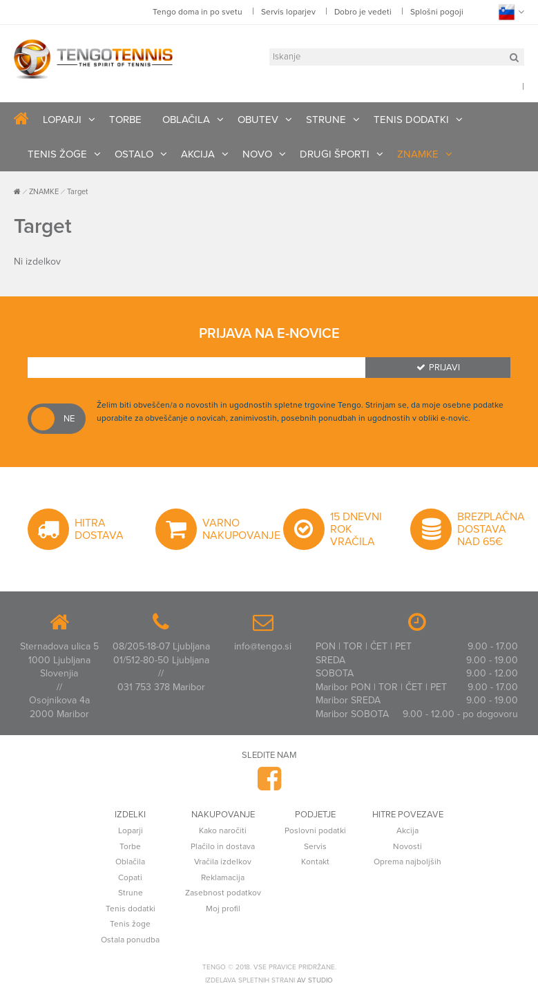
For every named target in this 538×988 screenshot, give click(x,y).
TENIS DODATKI (411, 119)
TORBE (125, 119)
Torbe (130, 846)
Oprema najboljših (407, 861)
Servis (315, 846)
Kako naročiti (223, 830)
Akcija (407, 830)
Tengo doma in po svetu (197, 12)
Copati (130, 877)
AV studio (315, 980)
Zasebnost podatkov (223, 892)
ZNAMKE (418, 154)
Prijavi (438, 367)
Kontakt (315, 861)
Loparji (130, 830)
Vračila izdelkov (222, 861)
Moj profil (223, 908)
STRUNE (326, 119)
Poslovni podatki (315, 830)
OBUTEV (258, 119)
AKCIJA (198, 154)
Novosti (407, 846)
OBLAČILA (186, 119)
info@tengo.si (262, 646)
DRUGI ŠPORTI (334, 154)
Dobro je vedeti (363, 12)
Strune (130, 892)
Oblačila (130, 861)
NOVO (257, 154)
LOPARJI (62, 119)
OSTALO (134, 154)
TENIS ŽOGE (57, 154)
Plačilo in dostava (223, 846)
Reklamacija (222, 877)
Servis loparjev (288, 12)
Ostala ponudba (130, 939)
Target (77, 191)
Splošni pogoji (436, 12)
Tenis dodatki (130, 908)
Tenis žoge (130, 924)
